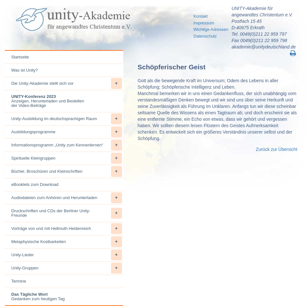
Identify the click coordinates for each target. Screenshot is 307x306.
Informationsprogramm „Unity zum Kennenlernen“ (66, 145)
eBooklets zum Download (35, 184)
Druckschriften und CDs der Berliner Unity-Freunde (66, 213)
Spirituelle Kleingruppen (66, 158)
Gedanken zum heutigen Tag (38, 296)
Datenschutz (205, 36)
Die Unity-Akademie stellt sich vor (66, 83)
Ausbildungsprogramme (66, 132)
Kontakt (200, 16)
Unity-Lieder (66, 254)
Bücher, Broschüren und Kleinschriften (66, 171)
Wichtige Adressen (210, 29)
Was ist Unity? (24, 70)
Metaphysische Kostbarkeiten (66, 241)
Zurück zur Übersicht (276, 149)
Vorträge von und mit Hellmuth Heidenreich (66, 228)
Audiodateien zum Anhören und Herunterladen (66, 197)
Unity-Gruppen (66, 268)
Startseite (20, 57)
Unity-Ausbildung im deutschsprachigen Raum (66, 118)
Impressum (203, 23)
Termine (18, 281)
